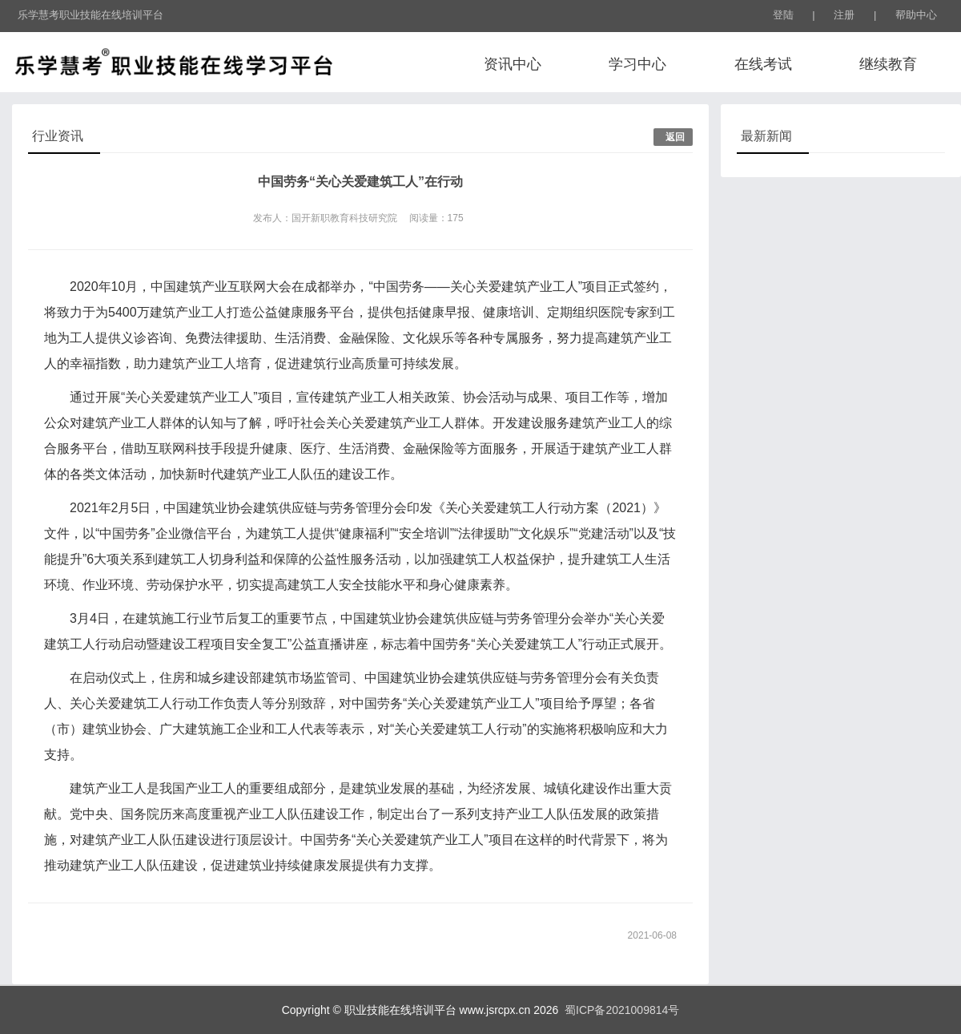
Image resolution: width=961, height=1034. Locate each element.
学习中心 (637, 64)
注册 (844, 15)
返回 (675, 137)
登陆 (783, 15)
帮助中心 (916, 15)
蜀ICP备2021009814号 (618, 1010)
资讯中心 (512, 64)
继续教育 (888, 64)
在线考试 (763, 64)
